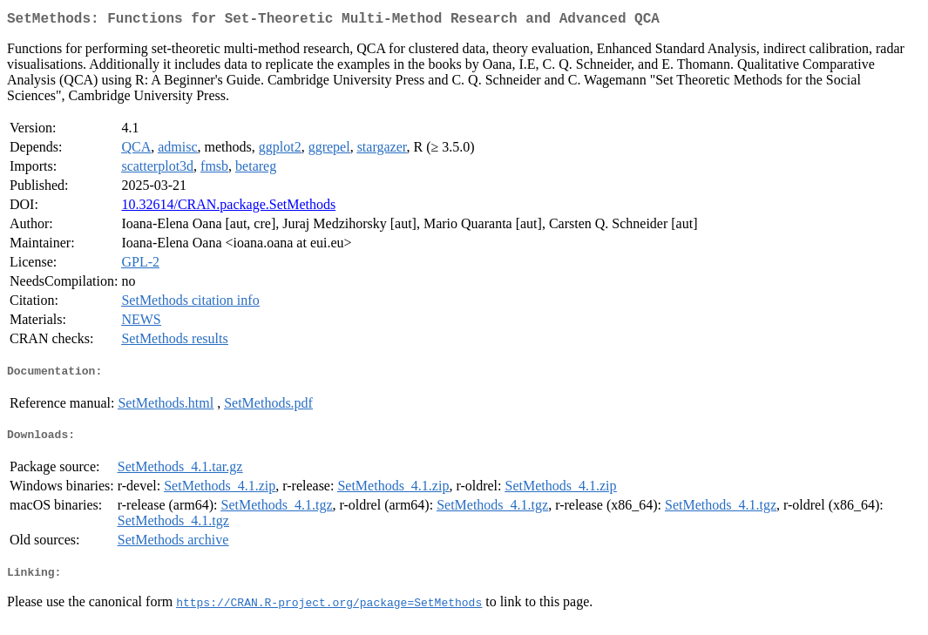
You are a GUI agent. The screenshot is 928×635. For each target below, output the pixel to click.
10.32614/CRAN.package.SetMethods (228, 207)
